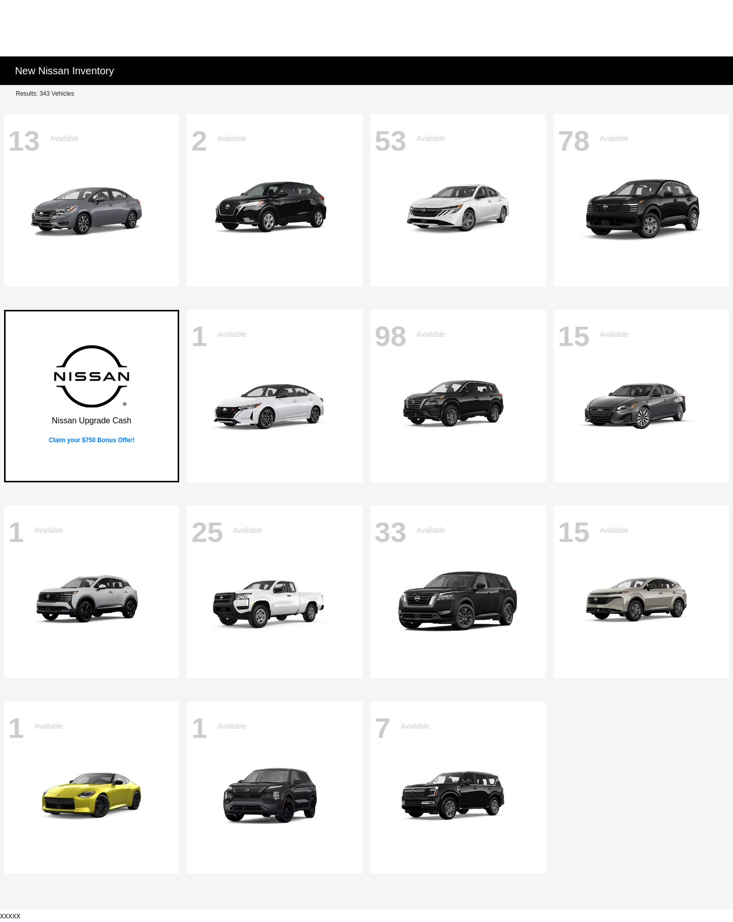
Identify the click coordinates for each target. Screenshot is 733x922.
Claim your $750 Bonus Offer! (92, 440)
